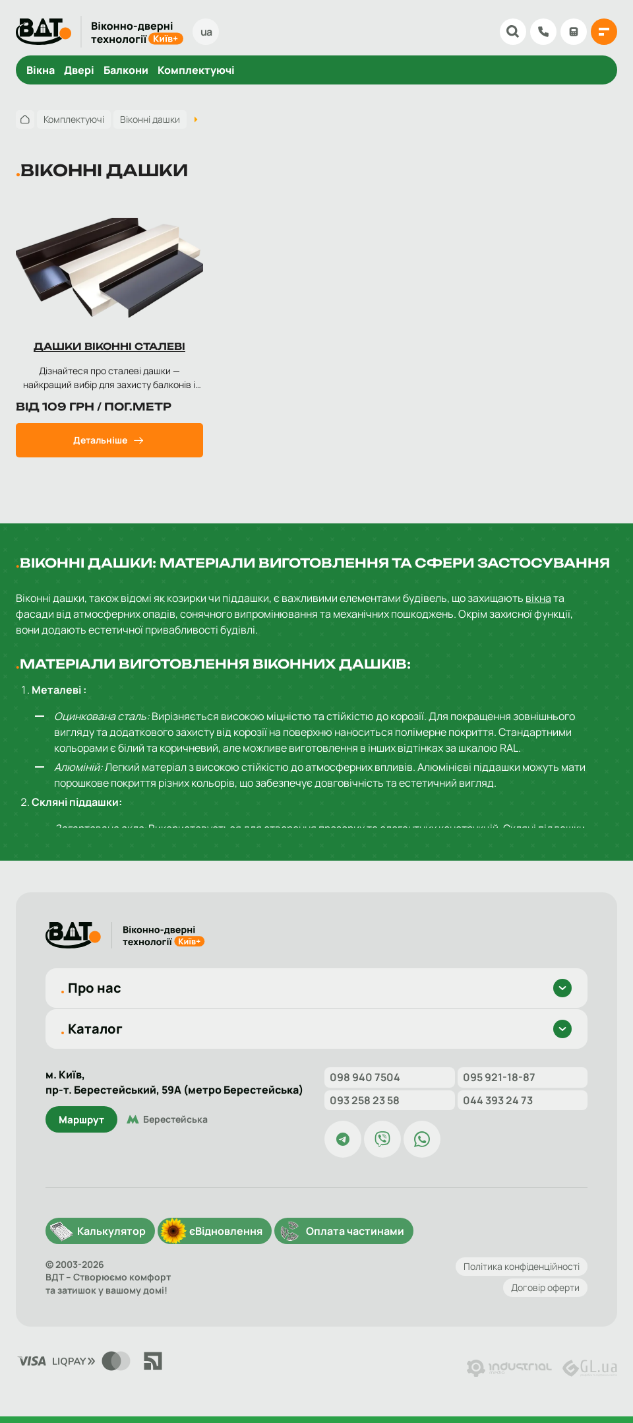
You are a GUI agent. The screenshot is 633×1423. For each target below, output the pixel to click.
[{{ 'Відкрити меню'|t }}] (604, 31)
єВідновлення (225, 1231)
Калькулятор (573, 31)
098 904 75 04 (543, 31)
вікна (538, 598)
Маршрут (81, 1120)
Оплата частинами (355, 1231)
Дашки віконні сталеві (109, 346)
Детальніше (100, 440)
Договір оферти (545, 1287)
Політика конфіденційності (522, 1266)
